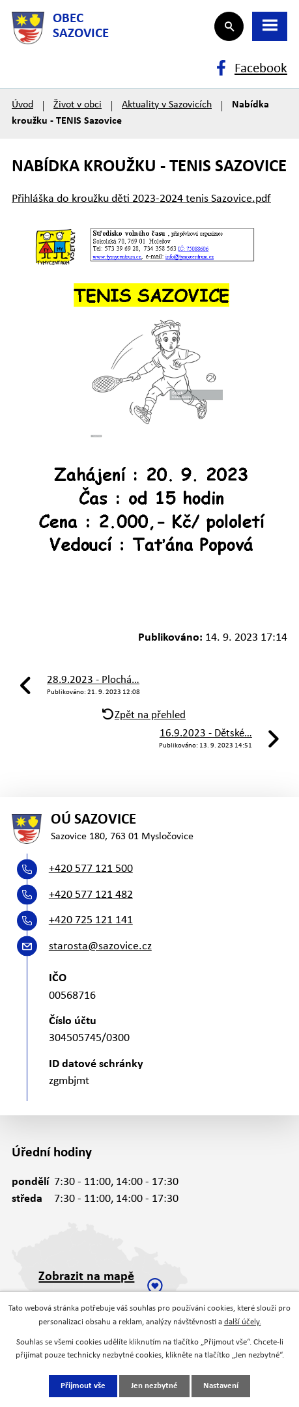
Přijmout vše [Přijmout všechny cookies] (83, 1386)
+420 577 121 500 (91, 869)
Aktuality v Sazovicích (167, 105)
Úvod (22, 105)
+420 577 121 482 (91, 895)
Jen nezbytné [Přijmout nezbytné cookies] (154, 1386)
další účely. (242, 1322)
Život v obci (77, 105)
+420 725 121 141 (91, 920)
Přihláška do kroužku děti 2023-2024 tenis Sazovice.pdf (141, 199)
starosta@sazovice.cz (100, 946)
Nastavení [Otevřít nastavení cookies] (220, 1386)
